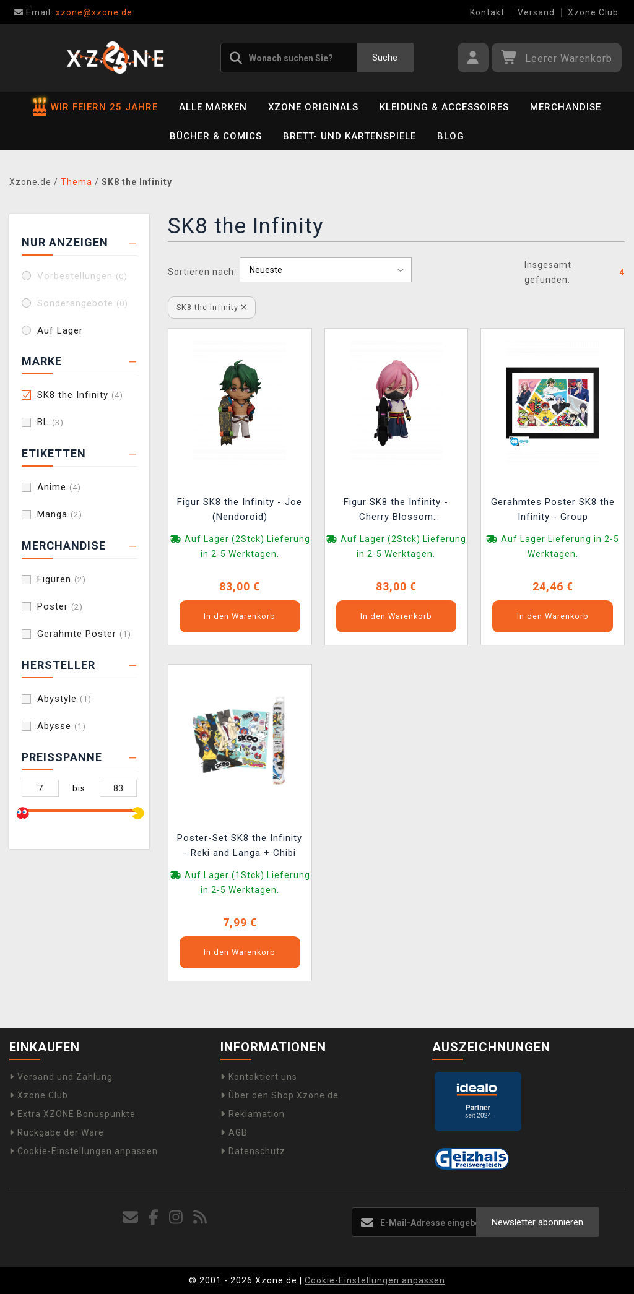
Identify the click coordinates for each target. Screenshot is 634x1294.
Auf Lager (60, 330)
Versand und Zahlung (61, 1077)
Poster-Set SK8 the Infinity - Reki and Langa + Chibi (239, 845)
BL (50, 422)
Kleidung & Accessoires (444, 107)
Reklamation (252, 1114)
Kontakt (487, 12)
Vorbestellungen (82, 276)
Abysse (61, 725)
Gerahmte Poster (84, 633)
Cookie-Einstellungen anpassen (83, 1151)
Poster (60, 606)
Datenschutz (252, 1151)
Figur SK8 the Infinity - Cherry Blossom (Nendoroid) (396, 510)
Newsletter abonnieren (537, 1222)
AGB (234, 1132)
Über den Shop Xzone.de (279, 1095)
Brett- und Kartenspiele (349, 136)
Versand (536, 12)
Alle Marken (213, 107)
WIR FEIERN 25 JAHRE (95, 107)
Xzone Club (593, 12)
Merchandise (565, 107)
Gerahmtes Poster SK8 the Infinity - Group (553, 509)
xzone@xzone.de (73, 12)
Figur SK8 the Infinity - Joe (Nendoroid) (239, 509)
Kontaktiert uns (258, 1077)
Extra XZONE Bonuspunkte (72, 1114)
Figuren (61, 579)
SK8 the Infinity (80, 394)
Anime (59, 487)
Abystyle (64, 698)
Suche (384, 57)
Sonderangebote (82, 303)
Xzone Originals (313, 107)
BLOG (450, 136)
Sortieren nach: (202, 272)
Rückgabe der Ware (56, 1132)
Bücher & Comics (216, 136)
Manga (59, 514)
